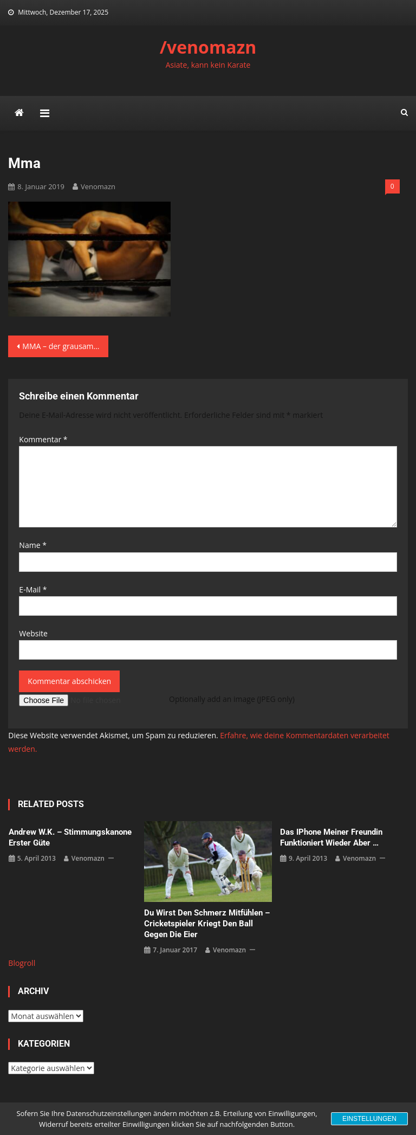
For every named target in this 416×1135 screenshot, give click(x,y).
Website (33, 633)
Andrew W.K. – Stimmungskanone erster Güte (70, 837)
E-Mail (33, 589)
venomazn (98, 186)
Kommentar (43, 439)
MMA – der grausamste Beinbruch (65, 346)
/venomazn (208, 47)
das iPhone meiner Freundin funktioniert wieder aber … (331, 837)
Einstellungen (369, 1119)
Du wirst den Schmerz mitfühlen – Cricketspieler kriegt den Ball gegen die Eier (207, 923)
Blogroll (21, 963)
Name (33, 545)
